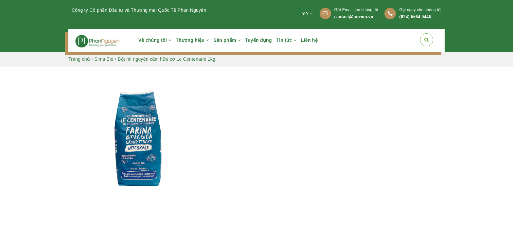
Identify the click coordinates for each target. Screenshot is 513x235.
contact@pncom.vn (353, 16)
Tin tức (286, 40)
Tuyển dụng (258, 40)
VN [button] (307, 13)
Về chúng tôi (154, 40)
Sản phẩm (227, 40)
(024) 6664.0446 (415, 16)
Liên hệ (309, 40)
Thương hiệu (192, 40)
